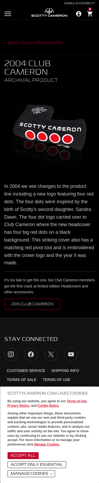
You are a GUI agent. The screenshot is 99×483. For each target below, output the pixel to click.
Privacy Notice (18, 406)
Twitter (51, 354)
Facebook (30, 354)
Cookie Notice (48, 406)
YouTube (71, 354)
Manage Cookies (46, 444)
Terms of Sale (21, 380)
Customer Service (26, 370)
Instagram (10, 354)
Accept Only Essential (37, 465)
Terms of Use (77, 401)
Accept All (23, 455)
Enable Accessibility (79, 3)
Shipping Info (65, 370)
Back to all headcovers (35, 43)
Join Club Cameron (32, 304)
